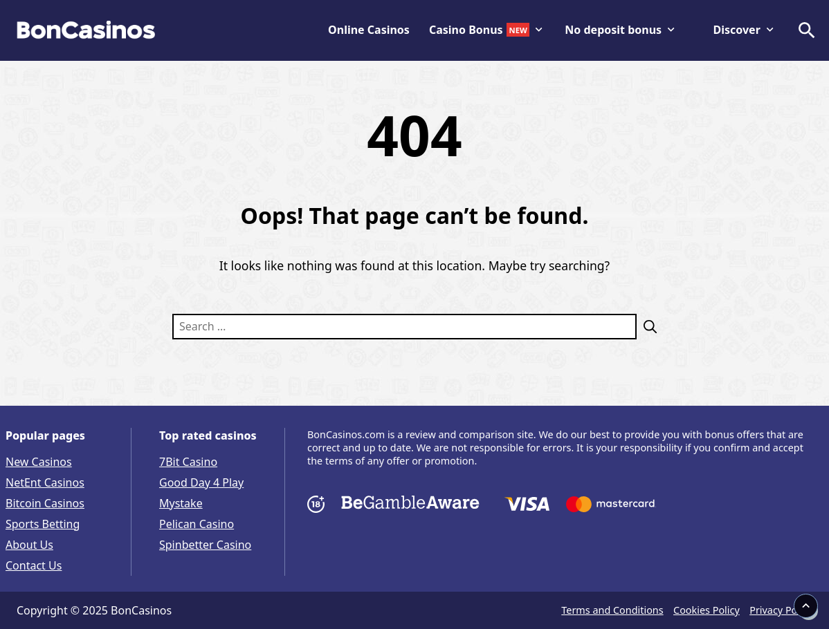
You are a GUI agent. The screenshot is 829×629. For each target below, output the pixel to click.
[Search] (647, 326)
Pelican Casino (196, 524)
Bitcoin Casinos (45, 503)
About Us (29, 544)
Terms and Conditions (612, 610)
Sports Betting (43, 524)
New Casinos (39, 461)
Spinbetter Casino (205, 544)
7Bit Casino (188, 461)
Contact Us (34, 565)
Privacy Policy (780, 610)
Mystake (181, 503)
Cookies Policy (706, 610)
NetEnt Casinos (45, 482)
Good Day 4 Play (201, 482)
